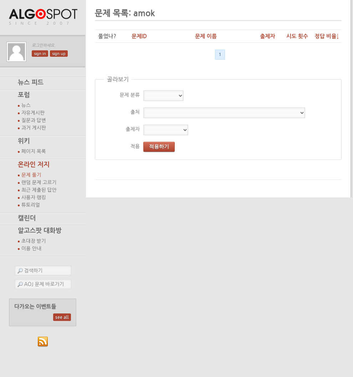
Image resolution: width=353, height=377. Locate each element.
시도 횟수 (297, 36)
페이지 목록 (33, 151)
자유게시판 (33, 112)
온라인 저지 (34, 164)
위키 (24, 141)
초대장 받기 (33, 240)
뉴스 (26, 105)
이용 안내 (31, 248)
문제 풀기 (31, 174)
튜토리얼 (30, 204)
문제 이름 (206, 36)
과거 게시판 (33, 127)
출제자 (267, 36)
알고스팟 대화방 (40, 230)
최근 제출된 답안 (39, 189)
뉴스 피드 (31, 82)
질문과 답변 (33, 120)
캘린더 (27, 218)
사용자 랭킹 (33, 197)
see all (62, 317)
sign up (59, 53)
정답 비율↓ (326, 36)
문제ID (139, 36)
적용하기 (159, 146)
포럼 (24, 95)
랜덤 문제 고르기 (39, 182)
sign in (40, 53)
